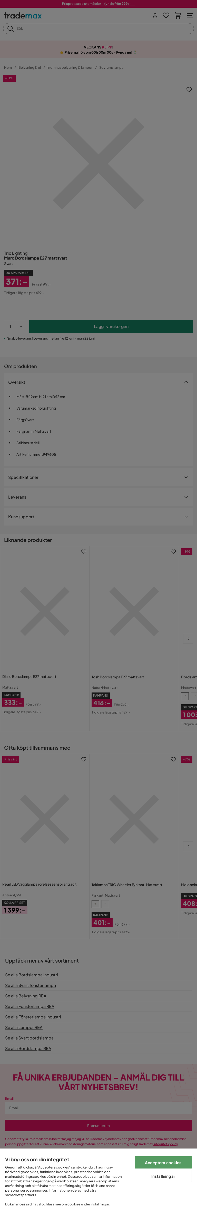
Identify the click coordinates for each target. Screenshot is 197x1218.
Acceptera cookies (163, 1162)
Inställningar (163, 1176)
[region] (98, 1183)
